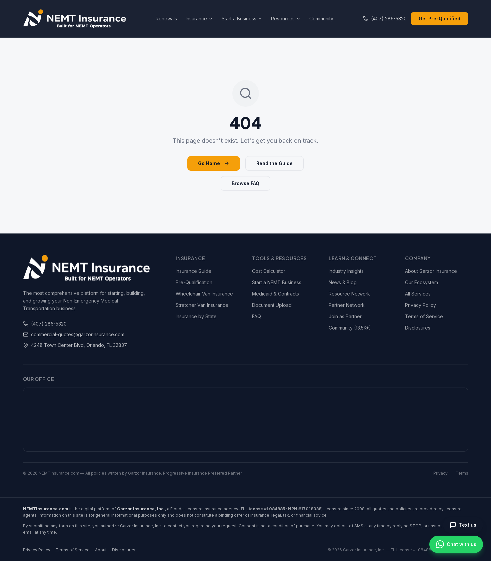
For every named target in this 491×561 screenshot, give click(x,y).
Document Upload (272, 305)
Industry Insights (346, 271)
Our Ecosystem (421, 282)
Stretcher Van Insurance (202, 305)
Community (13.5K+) (350, 328)
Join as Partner (345, 316)
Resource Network (349, 294)
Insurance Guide (193, 271)
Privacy (440, 473)
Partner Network (347, 305)
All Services (418, 294)
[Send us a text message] (463, 525)
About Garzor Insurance (431, 271)
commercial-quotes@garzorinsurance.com (73, 334)
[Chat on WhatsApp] (456, 544)
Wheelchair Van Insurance (204, 294)
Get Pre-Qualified (439, 18)
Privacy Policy (420, 305)
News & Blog (343, 282)
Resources (286, 18)
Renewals (166, 18)
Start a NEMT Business (276, 282)
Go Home (213, 163)
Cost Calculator (268, 271)
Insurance (199, 18)
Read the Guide (274, 163)
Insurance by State (196, 316)
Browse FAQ (245, 183)
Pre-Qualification (194, 282)
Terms (462, 473)
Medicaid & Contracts (275, 294)
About (101, 549)
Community (321, 18)
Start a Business (242, 18)
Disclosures (417, 328)
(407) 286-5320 (385, 18)
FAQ (256, 316)
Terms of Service (424, 316)
